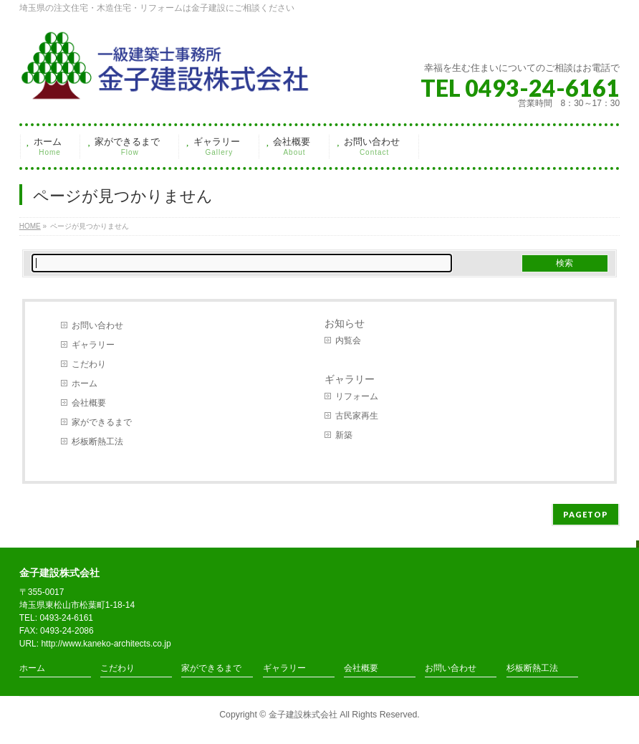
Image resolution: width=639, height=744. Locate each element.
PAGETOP (585, 514)
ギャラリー (93, 345)
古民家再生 (356, 416)
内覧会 (348, 340)
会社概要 (89, 403)
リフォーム (356, 396)
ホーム (84, 383)
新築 (343, 435)
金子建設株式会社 (303, 715)
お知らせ (345, 323)
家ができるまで (102, 422)
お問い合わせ (97, 325)
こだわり (89, 364)
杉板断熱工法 (97, 442)
